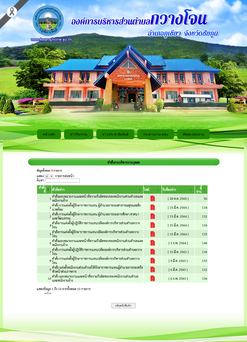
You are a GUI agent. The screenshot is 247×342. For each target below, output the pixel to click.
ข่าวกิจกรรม (78, 134)
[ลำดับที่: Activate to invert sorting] (44, 189)
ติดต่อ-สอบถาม (193, 134)
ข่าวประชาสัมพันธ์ (115, 134)
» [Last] (50, 293)
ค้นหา (40, 180)
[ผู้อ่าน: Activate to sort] (201, 189)
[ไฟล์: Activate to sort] (153, 189)
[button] (58, 190)
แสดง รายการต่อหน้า (55, 176)
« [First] (45, 293)
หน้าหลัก (49, 134)
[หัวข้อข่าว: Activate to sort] (97, 189)
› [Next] (49, 293)
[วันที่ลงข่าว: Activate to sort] (178, 189)
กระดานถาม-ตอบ (155, 134)
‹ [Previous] (46, 293)
